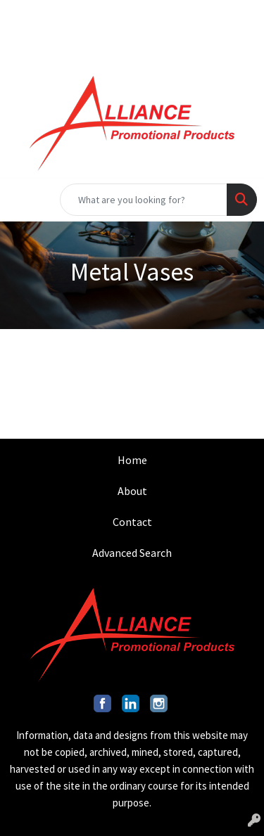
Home (132, 460)
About (132, 491)
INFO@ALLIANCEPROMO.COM (177, 15)
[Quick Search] (143, 200)
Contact (132, 522)
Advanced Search (132, 553)
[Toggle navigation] (22, 200)
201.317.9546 (53, 15)
